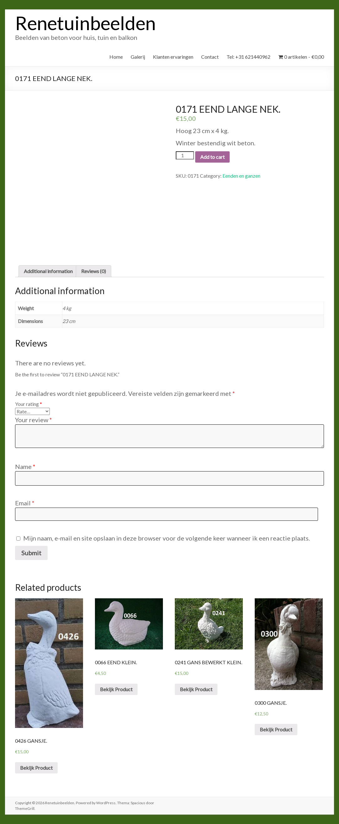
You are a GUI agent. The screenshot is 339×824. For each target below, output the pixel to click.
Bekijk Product (36, 768)
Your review (33, 419)
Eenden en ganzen (241, 176)
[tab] (48, 271)
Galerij (138, 57)
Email (24, 503)
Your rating (28, 404)
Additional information (48, 271)
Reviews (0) (93, 271)
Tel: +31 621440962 (248, 57)
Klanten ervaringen (173, 57)
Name (25, 466)
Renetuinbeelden (85, 23)
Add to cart (212, 157)
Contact (210, 57)
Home (116, 57)
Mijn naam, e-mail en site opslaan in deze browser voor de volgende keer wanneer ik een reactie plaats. (166, 538)
